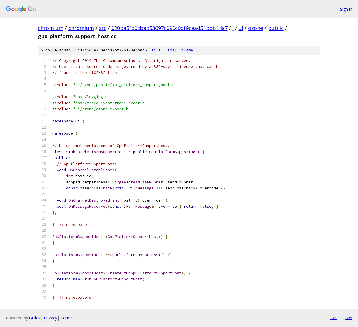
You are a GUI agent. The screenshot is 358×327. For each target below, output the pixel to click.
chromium (50, 28)
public (276, 28)
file (156, 50)
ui (241, 28)
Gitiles (34, 318)
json (347, 317)
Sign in (346, 9)
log (171, 50)
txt (333, 317)
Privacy (50, 318)
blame (187, 50)
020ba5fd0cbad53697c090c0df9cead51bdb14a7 (169, 28)
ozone (255, 28)
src (102, 28)
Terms (67, 318)
